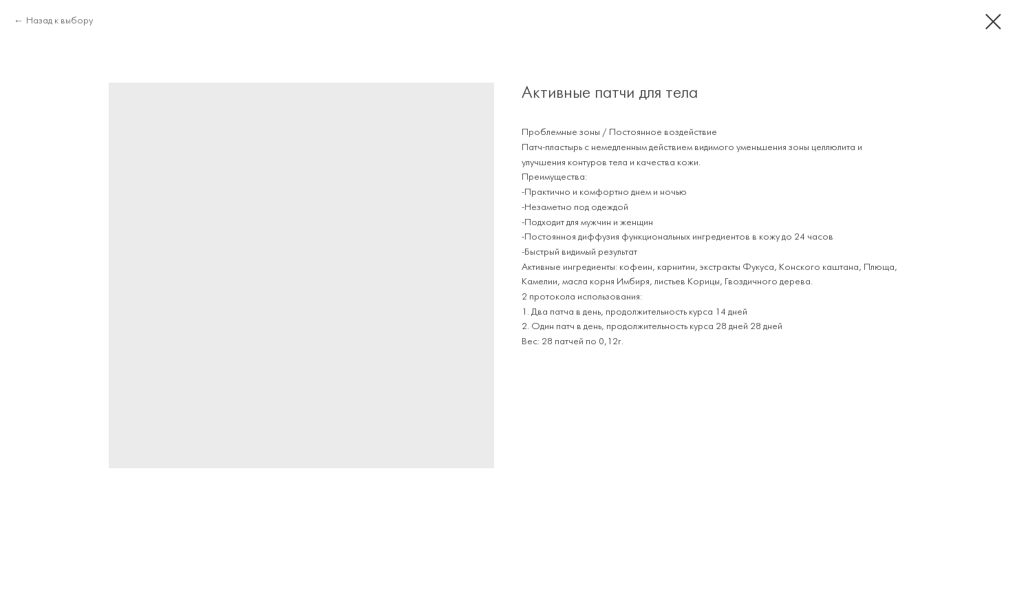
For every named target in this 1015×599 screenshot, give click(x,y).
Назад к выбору (59, 21)
